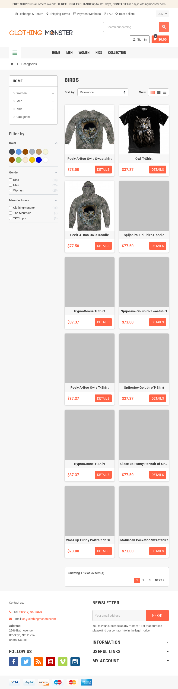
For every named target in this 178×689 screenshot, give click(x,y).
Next (160, 580)
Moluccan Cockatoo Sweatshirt (144, 540)
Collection (117, 53)
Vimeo (62, 661)
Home (56, 53)
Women (84, 53)
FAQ (108, 14)
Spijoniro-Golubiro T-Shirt (144, 387)
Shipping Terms (58, 14)
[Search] (136, 27)
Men (69, 53)
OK (157, 615)
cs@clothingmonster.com (148, 4)
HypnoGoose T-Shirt (89, 311)
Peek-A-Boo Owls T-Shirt (89, 387)
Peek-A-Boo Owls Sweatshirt (89, 158)
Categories (23, 117)
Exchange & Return (29, 14)
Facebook (13, 661)
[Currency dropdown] (162, 13)
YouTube (50, 661)
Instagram (75, 661)
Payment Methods (87, 14)
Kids (98, 53)
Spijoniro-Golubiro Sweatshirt (144, 311)
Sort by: (70, 92)
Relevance (87, 92)
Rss (38, 661)
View (142, 92)
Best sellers (125, 14)
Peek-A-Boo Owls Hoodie (89, 235)
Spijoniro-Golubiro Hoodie (144, 235)
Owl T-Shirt (144, 158)
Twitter (26, 661)
